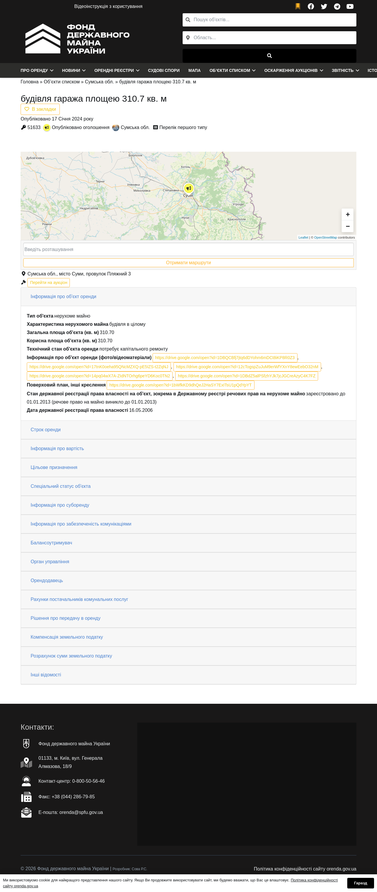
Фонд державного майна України (74, 743)
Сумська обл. (99, 81)
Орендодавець (47, 580)
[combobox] (269, 37)
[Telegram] (336, 6)
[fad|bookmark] (299, 6)
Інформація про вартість (57, 448)
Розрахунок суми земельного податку (71, 655)
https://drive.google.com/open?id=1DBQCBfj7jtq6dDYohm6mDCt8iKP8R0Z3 (225, 357)
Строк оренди (46, 429)
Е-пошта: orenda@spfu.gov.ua (71, 812)
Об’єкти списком (62, 81)
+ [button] (348, 214)
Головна (30, 81)
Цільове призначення (54, 467)
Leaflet (303, 237)
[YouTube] (349, 6)
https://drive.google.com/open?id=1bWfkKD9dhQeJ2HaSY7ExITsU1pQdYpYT (180, 385)
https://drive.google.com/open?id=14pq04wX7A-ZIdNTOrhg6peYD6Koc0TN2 (99, 376)
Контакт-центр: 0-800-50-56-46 (72, 781)
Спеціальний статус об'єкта (61, 486)
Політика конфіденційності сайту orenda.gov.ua (305, 868)
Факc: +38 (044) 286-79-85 (67, 796)
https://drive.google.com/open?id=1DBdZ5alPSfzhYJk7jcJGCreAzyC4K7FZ (246, 376)
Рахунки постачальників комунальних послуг (79, 599)
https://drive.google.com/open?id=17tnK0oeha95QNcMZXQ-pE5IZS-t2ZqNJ (98, 366)
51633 (34, 127)
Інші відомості (46, 674)
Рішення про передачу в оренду (65, 618)
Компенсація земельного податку (67, 637)
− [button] (348, 226)
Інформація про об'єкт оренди (63, 296)
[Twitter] (324, 6)
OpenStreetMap (325, 237)
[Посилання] (76, 38)
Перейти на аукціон (48, 282)
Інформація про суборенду (60, 505)
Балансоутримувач (51, 542)
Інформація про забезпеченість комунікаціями (81, 523)
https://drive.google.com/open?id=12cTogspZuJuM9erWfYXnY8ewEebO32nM (247, 366)
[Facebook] (311, 6)
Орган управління (50, 561)
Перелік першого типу (183, 127)
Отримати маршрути (188, 262)
